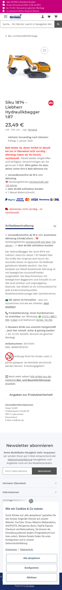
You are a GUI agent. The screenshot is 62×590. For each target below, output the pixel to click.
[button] (43, 16)
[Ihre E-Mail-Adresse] (17, 471)
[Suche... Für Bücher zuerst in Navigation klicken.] (27, 24)
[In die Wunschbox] (44, 50)
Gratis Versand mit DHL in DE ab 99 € (23, 5)
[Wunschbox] (49, 16)
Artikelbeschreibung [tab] (19, 225)
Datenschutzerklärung (20, 459)
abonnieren (44, 471)
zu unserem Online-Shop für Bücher (22, 11)
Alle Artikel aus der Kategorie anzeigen (28, 380)
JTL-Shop (30, 585)
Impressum (11, 549)
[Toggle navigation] (5, 15)
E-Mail (14, 320)
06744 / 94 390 (44, 320)
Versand (32, 129)
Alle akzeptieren (31, 558)
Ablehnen (32, 577)
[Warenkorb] (55, 16)
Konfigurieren (32, 567)
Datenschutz (26, 549)
